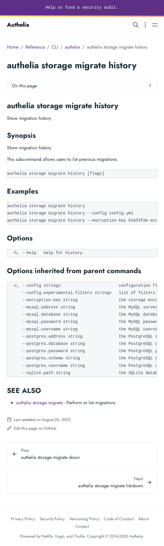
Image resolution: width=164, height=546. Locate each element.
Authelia (18, 25)
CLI (55, 47)
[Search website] (135, 24)
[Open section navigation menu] (145, 25)
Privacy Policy (23, 519)
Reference (35, 47)
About (143, 519)
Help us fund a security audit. (82, 7)
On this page (24, 85)
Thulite (79, 536)
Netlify (47, 536)
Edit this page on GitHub (31, 428)
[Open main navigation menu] (154, 24)
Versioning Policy (84, 519)
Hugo (59, 536)
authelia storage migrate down (50, 457)
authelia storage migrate (39, 402)
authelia (72, 47)
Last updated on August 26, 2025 (39, 419)
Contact (82, 526)
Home (12, 47)
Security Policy (52, 519)
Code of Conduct (119, 519)
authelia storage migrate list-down (110, 485)
